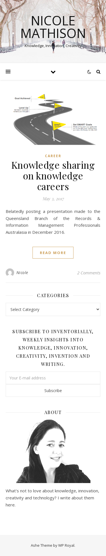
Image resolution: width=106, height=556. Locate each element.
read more (53, 252)
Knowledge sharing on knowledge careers (53, 175)
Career (53, 156)
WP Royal (66, 545)
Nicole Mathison (53, 26)
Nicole (22, 272)
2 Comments (88, 272)
